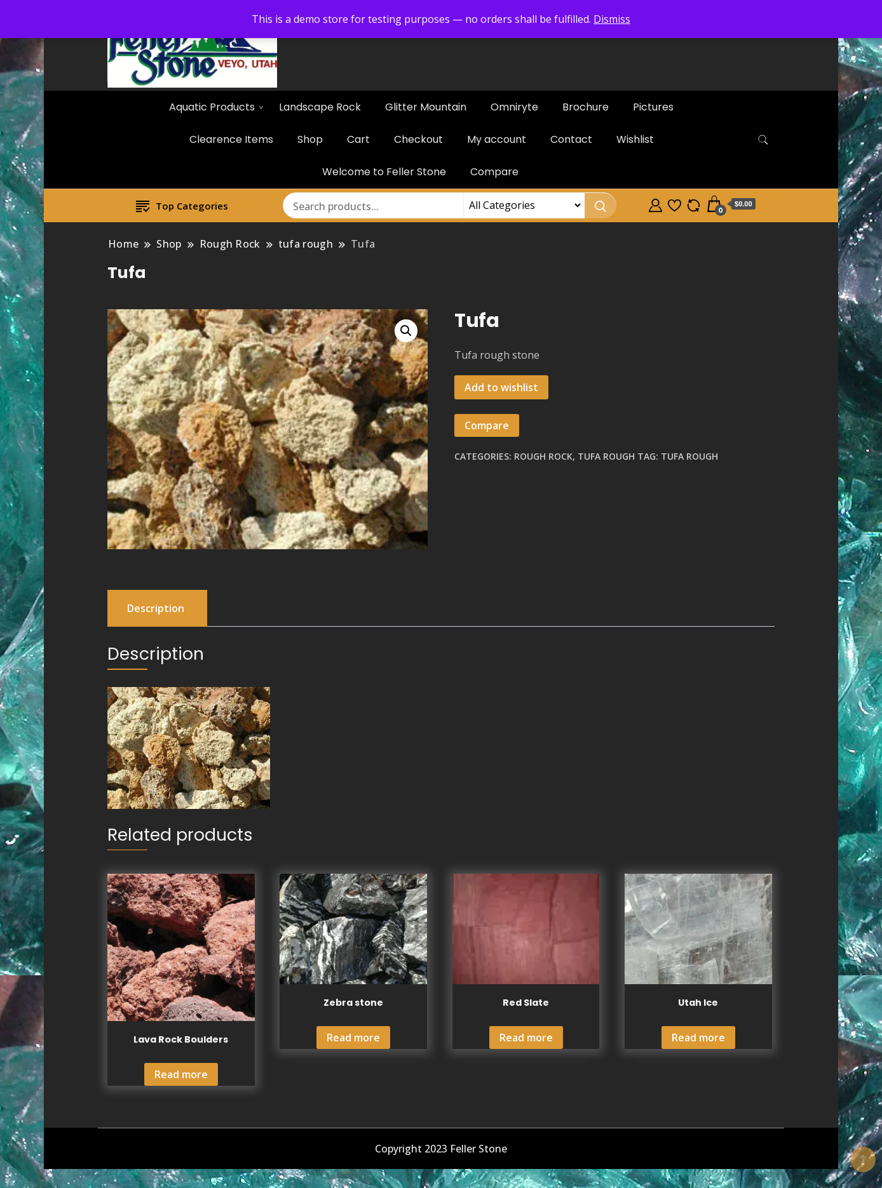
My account (496, 139)
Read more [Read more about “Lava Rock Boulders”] (181, 1074)
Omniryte (514, 107)
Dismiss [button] (612, 19)
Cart (358, 139)
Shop (310, 139)
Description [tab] (155, 608)
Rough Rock (543, 456)
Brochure (585, 107)
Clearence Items (231, 139)
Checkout (418, 139)
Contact (571, 139)
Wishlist (635, 139)
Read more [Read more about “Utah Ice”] (698, 1038)
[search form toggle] (763, 140)
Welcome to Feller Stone (384, 171)
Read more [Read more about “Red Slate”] (526, 1038)
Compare (494, 171)
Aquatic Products (212, 107)
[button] (406, 330)
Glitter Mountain (425, 107)
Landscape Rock (320, 107)
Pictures (653, 107)
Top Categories (182, 205)
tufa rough (606, 456)
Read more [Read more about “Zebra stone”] (353, 1038)
